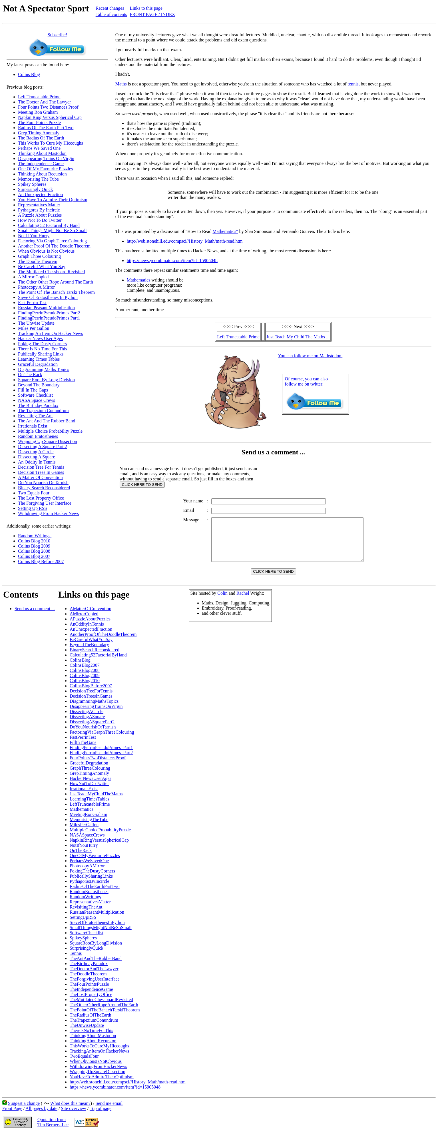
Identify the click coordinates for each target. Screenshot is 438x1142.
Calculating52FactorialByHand (98, 663)
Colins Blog (29, 74)
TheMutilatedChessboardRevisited (101, 1008)
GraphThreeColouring (90, 776)
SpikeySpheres (83, 946)
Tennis (76, 961)
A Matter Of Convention (40, 477)
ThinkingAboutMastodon (93, 1044)
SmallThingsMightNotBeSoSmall (101, 936)
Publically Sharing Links (40, 354)
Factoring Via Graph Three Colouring (52, 240)
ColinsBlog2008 (85, 678)
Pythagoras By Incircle (39, 209)
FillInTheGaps (83, 750)
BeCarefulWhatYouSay (91, 648)
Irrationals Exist (32, 426)
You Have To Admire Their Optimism (52, 199)
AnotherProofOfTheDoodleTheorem (103, 642)
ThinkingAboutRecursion (93, 1049)
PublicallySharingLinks (91, 884)
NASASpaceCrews (87, 843)
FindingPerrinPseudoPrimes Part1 (49, 318)
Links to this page (146, 8)
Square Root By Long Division (46, 379)
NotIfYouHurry (84, 853)
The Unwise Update (36, 323)
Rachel (242, 601)
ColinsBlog (80, 668)
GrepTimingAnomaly (89, 781)
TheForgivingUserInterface (95, 987)
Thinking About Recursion (42, 173)
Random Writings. (34, 535)
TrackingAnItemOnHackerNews (99, 1059)
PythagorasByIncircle (89, 889)
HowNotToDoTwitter (89, 792)
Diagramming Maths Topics (43, 369)
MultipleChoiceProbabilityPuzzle (100, 838)
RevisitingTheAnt (86, 915)
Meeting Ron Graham (38, 112)
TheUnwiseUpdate (87, 1033)
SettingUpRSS (83, 925)
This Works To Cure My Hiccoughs (50, 143)
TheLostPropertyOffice (91, 1003)
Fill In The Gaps (33, 390)
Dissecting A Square (36, 456)
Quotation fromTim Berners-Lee (53, 1131)
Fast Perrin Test (32, 302)
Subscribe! (57, 34)
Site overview (73, 1117)
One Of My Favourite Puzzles (45, 168)
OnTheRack (81, 858)
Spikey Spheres (32, 184)
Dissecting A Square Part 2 (42, 446)
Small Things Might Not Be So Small (52, 230)
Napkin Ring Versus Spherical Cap (50, 117)
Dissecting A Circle (35, 451)
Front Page (12, 1117)
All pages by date (41, 1117)
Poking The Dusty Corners (42, 343)
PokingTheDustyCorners (92, 879)
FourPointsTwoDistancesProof (98, 766)
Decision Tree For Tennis (41, 467)
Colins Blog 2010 (34, 540)
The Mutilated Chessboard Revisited (51, 271)
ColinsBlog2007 (85, 673)
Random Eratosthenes (38, 436)
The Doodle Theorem (37, 261)
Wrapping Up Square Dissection (47, 441)
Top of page (100, 1117)
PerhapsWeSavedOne (89, 869)
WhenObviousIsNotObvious (96, 1069)
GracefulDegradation (89, 771)
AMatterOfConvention (90, 617)
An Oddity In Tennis (36, 462)
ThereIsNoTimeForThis (91, 1039)
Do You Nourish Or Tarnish (43, 482)
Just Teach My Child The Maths (295, 336)
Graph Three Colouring (39, 256)
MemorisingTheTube (89, 828)
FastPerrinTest (83, 745)
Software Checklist (35, 395)
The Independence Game (41, 163)
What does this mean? (70, 1111)
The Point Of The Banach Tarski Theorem (56, 292)
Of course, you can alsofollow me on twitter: (306, 381)
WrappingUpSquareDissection (97, 1080)
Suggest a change (24, 1111)
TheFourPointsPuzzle (89, 992)
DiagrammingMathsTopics (94, 709)
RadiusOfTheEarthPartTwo (95, 895)
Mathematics (138, 279)
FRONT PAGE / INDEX (152, 14)
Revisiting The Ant (35, 415)
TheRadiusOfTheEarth (90, 1023)
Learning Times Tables (39, 359)
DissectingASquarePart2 (92, 730)
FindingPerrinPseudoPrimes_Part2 (101, 761)
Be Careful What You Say (41, 266)
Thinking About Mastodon (42, 153)
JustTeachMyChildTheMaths (96, 802)
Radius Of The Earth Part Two (45, 127)
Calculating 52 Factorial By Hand (49, 225)
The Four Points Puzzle (39, 122)
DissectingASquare (87, 725)
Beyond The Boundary (38, 384)
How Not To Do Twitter (40, 220)
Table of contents (111, 14)
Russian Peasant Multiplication (46, 307)
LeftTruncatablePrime (90, 812)
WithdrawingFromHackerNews (98, 1075)
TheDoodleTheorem (88, 982)
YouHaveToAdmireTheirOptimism (102, 1085)
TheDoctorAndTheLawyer (94, 977)
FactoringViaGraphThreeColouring (102, 740)
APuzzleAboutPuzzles (90, 627)
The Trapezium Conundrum (43, 410)
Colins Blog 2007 (34, 556)
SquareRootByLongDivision (96, 951)
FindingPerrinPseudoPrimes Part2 (49, 312)
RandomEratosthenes (89, 900)
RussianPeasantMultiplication (97, 920)
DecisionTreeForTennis (91, 699)
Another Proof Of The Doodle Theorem (54, 245)
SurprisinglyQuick (86, 956)
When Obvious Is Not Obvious (46, 251)
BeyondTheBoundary (89, 653)
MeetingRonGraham (88, 822)
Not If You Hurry (33, 235)
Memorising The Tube (38, 179)
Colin (222, 601)
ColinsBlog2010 (85, 689)
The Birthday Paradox (38, 405)
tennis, (354, 83)
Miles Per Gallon (33, 328)
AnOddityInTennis (87, 632)
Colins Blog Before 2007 (41, 561)
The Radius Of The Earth (41, 137)
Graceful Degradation (38, 364)
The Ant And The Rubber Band (46, 420)
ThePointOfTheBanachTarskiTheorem (105, 1018)
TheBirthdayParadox (89, 972)
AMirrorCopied (84, 622)
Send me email (108, 1111)
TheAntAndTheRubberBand (96, 967)
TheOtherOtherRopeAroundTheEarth (104, 1013)
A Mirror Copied (33, 276)
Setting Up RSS (32, 508)
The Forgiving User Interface (44, 503)
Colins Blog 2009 (34, 546)
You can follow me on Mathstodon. (310, 355)
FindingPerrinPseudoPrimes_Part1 (101, 756)
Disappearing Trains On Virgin (46, 158)
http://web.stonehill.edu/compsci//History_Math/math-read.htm (185, 241)
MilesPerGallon (84, 833)
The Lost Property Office (41, 498)
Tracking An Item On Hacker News (50, 333)
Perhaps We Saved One (39, 148)
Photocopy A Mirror (36, 287)
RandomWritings (85, 905)
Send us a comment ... (35, 617)
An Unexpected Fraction (40, 194)
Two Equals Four (33, 492)
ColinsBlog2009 (85, 684)
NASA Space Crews (36, 400)
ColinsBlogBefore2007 (91, 694)
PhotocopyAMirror (87, 874)
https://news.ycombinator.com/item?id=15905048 (172, 260)
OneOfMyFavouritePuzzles (95, 864)
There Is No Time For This (42, 348)
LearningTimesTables (89, 807)
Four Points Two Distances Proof (48, 107)
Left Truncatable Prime (39, 96)
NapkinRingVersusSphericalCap (99, 848)
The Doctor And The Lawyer (44, 101)
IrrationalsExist (84, 797)
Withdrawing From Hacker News (48, 513)
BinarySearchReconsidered (94, 658)
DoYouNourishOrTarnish (93, 735)
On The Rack (30, 374)
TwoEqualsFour (84, 1064)
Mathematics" (225, 231)
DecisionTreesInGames (91, 704)
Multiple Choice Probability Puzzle (50, 431)
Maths (121, 83)
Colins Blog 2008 (34, 551)
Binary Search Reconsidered (44, 487)
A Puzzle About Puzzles (40, 215)
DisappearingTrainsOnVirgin (96, 714)
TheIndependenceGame (91, 997)
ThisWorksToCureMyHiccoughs (99, 1054)
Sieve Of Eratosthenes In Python (48, 297)
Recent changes (110, 8)
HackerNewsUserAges (90, 786)
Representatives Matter (39, 204)
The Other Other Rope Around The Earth (55, 281)
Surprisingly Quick (35, 189)
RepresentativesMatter (90, 910)
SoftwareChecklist (86, 941)
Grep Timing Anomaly (38, 132)
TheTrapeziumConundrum (94, 1028)
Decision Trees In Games (41, 472)
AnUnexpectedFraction (91, 637)
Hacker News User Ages (40, 338)
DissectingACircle (86, 720)
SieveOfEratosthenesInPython (97, 931)
